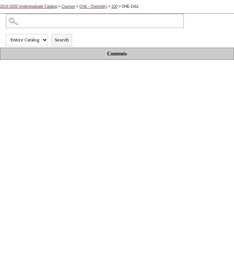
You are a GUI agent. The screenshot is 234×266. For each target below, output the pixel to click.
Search (62, 40)
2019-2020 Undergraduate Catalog (28, 6)
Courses (68, 6)
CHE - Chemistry (93, 6)
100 (114, 6)
